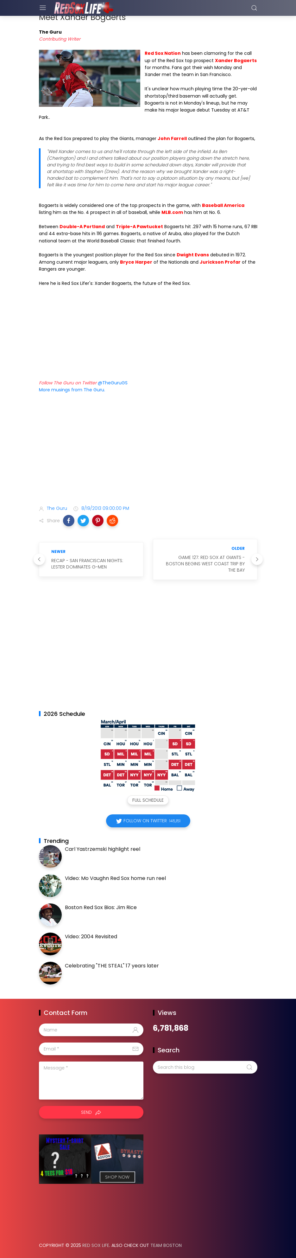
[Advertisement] (148, 450)
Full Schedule (148, 800)
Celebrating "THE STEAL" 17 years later (112, 965)
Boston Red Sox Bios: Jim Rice (101, 907)
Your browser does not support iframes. (102, 329)
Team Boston (166, 1245)
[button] (68, 520)
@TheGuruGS (113, 383)
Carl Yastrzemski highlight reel (102, 849)
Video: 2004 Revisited (91, 936)
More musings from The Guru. (72, 390)
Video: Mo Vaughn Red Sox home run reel (115, 878)
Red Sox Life (95, 1245)
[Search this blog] (205, 1067)
